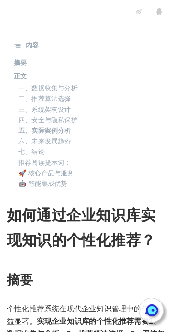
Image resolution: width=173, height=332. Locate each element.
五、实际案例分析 (44, 130)
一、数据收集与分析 (48, 88)
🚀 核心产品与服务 (46, 173)
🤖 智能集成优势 (43, 183)
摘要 (20, 62)
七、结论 (31, 151)
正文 (20, 76)
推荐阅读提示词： (44, 162)
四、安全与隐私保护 (48, 120)
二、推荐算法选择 (44, 98)
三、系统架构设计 (44, 109)
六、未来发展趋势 (44, 141)
